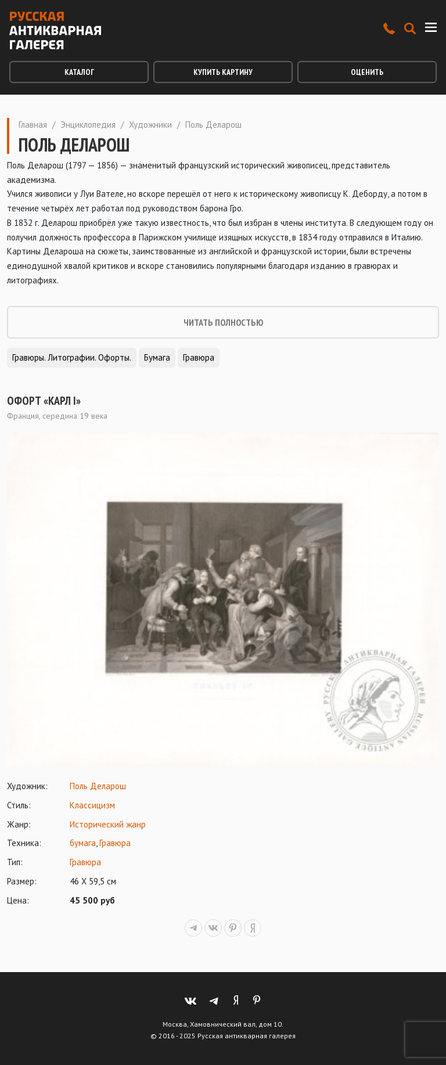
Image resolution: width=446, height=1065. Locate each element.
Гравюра (198, 357)
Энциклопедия (88, 124)
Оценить (367, 72)
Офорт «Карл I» (44, 400)
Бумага (157, 357)
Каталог (79, 72)
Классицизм (92, 805)
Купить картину (223, 72)
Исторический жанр (108, 824)
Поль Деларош (98, 785)
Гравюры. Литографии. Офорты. (71, 357)
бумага (83, 842)
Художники (150, 124)
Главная (33, 124)
